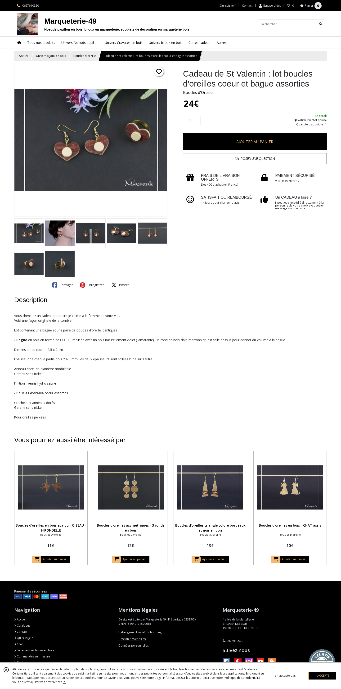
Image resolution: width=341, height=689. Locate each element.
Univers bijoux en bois (51, 56)
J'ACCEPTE (322, 676)
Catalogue (22, 626)
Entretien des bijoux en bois (34, 650)
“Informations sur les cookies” (182, 678)
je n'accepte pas (285, 676)
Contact (247, 6)
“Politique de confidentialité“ (242, 678)
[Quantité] (192, 120)
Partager (62, 285)
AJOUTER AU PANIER (254, 141)
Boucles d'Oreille (198, 92)
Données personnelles (133, 645)
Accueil (23, 56)
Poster (120, 285)
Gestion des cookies (132, 639)
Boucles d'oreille (84, 56)
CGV (18, 644)
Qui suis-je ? (23, 638)
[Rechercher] (321, 24)
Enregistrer (92, 285)
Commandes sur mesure (32, 656)
